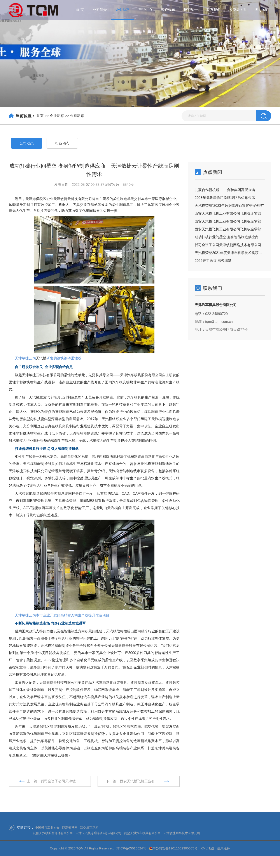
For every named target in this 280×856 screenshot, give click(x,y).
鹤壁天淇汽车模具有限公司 (142, 833)
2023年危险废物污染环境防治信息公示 (225, 198)
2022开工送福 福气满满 (213, 261)
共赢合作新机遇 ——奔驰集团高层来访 (225, 190)
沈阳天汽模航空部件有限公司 (53, 833)
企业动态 (123, 10)
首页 (40, 116)
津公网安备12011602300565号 (175, 848)
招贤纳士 (191, 10)
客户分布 (168, 10)
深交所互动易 (89, 827)
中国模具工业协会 (47, 827)
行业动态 (62, 143)
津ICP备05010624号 (131, 848)
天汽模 (41, 358)
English (261, 10)
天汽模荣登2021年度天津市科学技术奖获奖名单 (232, 253)
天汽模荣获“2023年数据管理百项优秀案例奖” (229, 205)
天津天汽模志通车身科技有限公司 (98, 833)
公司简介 (100, 10)
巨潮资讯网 (69, 827)
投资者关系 (238, 10)
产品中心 (145, 10)
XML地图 (207, 848)
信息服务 (223, 848)
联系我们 (213, 10)
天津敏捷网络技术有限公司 (181, 833)
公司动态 (77, 116)
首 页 (80, 10)
